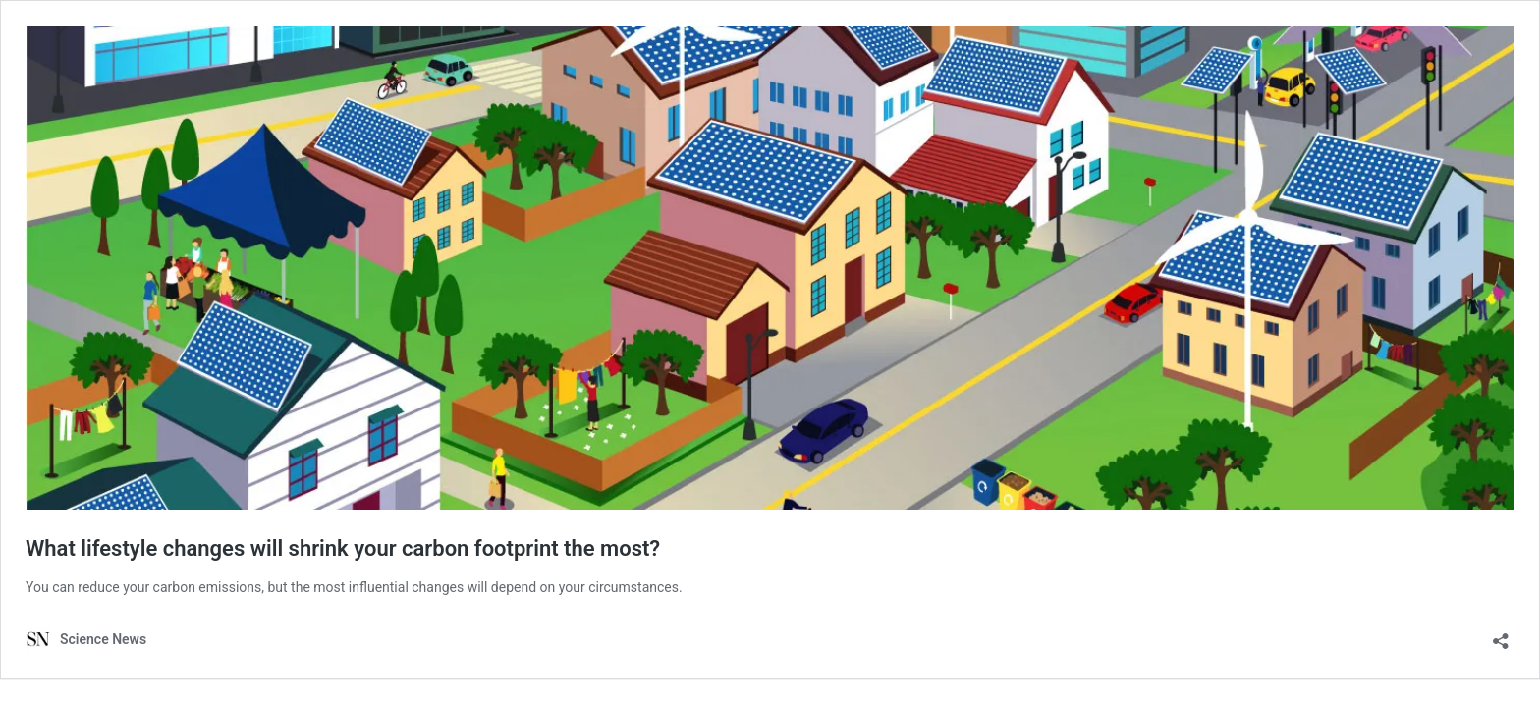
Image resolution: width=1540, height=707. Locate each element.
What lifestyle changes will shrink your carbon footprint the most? (343, 548)
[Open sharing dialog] (1500, 635)
